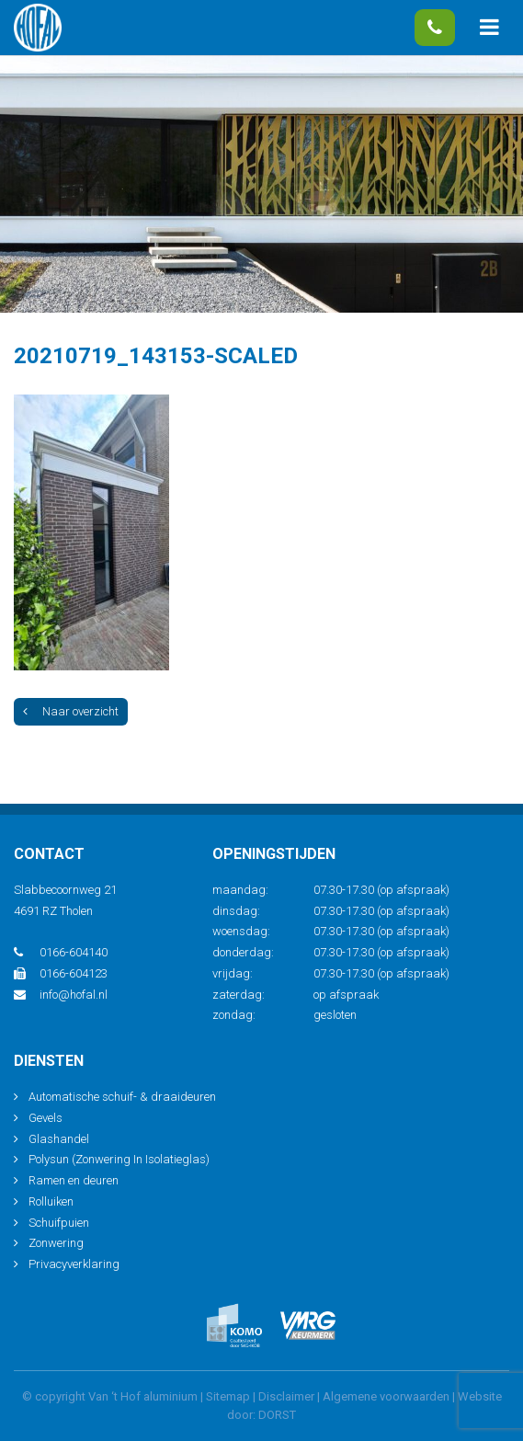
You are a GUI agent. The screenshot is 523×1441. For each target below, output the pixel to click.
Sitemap (228, 1396)
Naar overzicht (71, 711)
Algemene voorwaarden (386, 1396)
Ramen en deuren (73, 1180)
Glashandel (58, 1139)
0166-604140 (434, 27)
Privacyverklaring (73, 1264)
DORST (277, 1415)
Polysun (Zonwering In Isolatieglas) (119, 1159)
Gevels (45, 1118)
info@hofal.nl (61, 994)
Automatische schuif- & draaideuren (122, 1097)
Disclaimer (286, 1396)
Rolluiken (51, 1201)
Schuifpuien (58, 1222)
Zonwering (56, 1243)
